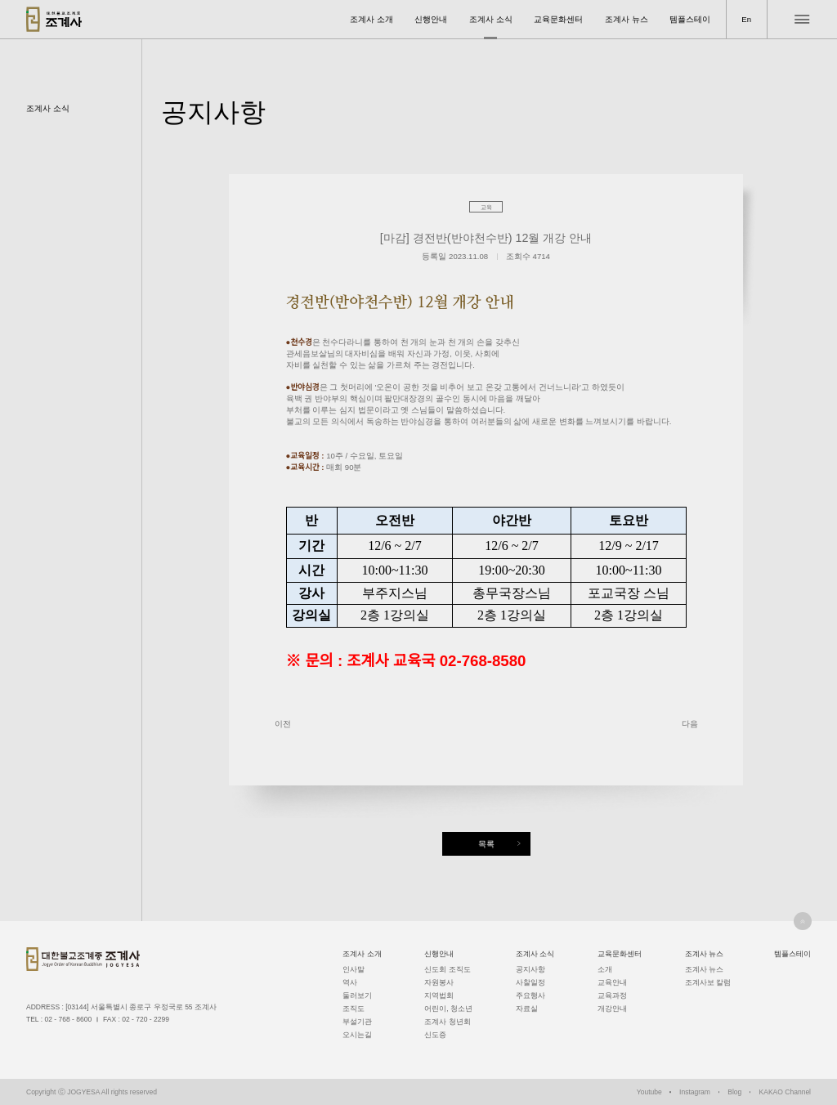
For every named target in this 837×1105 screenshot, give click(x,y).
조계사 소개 (371, 19)
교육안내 (612, 982)
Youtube (649, 1092)
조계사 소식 (490, 19)
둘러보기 (357, 995)
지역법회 (439, 995)
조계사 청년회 (447, 1022)
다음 (690, 723)
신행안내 (430, 19)
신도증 (435, 1035)
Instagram (694, 1092)
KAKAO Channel (785, 1092)
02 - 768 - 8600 (68, 1019)
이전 (283, 723)
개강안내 (612, 1008)
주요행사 (530, 995)
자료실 (527, 1008)
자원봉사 (439, 982)
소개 (605, 969)
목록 (486, 843)
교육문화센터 (558, 19)
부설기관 (357, 1022)
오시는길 (357, 1035)
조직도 (353, 1008)
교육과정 (612, 995)
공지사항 (530, 969)
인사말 (353, 969)
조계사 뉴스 (626, 19)
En (746, 19)
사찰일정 (530, 982)
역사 (349, 982)
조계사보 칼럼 (708, 982)
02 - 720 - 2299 (145, 1019)
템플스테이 (689, 19)
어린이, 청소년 (448, 1008)
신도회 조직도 (447, 969)
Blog (734, 1092)
